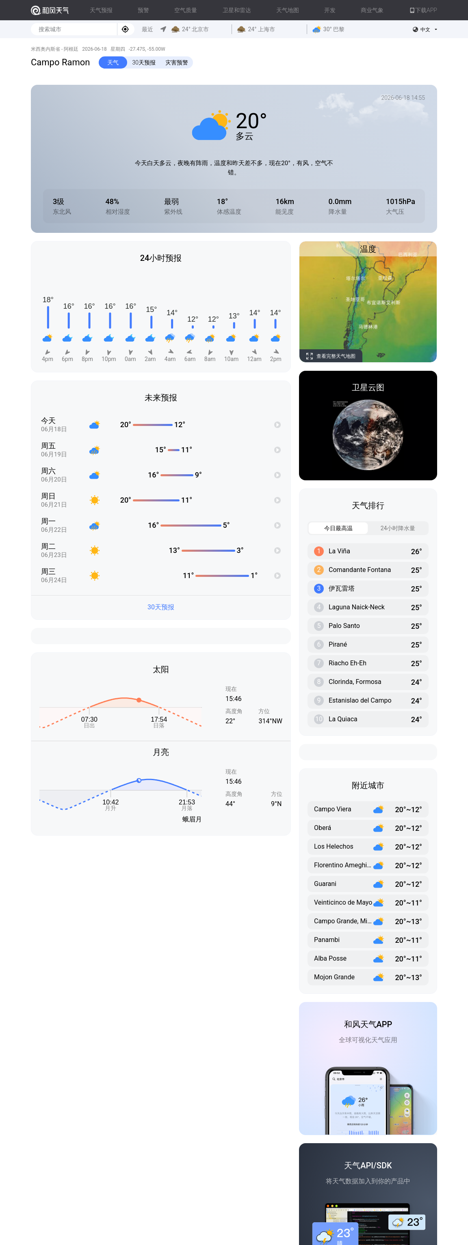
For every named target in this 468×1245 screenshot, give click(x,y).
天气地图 (287, 10)
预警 (143, 10)
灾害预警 (176, 62)
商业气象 (372, 10)
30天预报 (144, 62)
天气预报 (101, 10)
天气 (113, 62)
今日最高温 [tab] (331, 528)
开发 (330, 10)
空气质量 (185, 10)
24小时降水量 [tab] (391, 528)
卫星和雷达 (237, 10)
